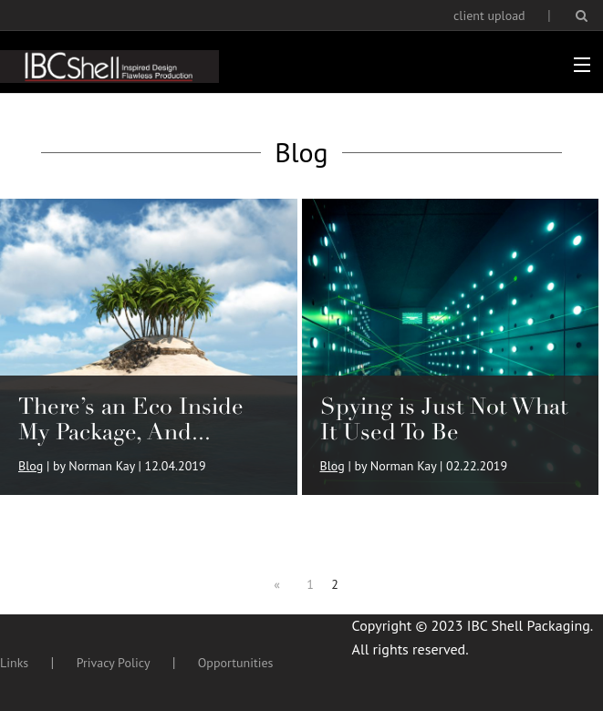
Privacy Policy (114, 662)
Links (14, 662)
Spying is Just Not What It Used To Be (443, 419)
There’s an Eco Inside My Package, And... (131, 419)
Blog (30, 466)
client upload (489, 15)
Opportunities (236, 662)
